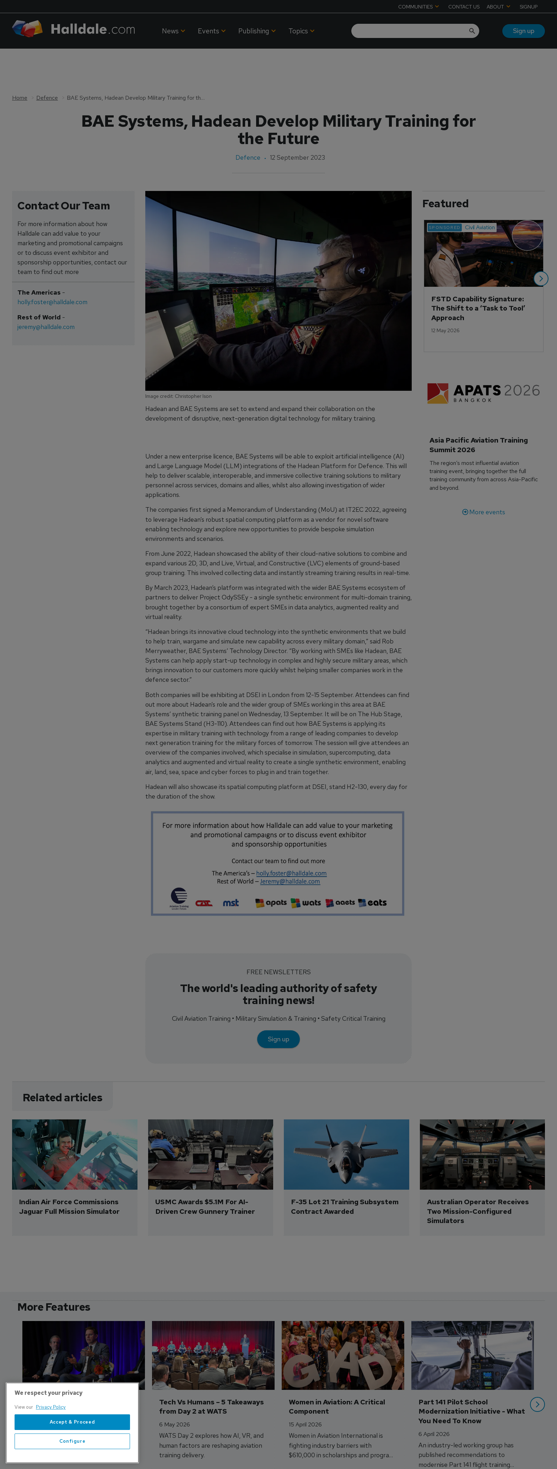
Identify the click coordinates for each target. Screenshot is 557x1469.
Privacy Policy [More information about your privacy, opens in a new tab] (51, 1407)
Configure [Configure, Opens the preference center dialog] (72, 1441)
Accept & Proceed (72, 1422)
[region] (72, 1422)
